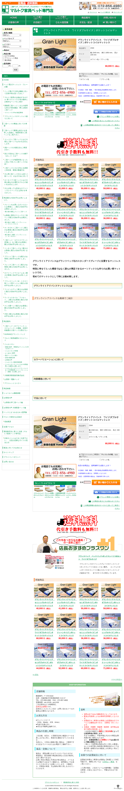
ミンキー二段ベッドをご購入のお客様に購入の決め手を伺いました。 (16, 250)
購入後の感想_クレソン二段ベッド (16, 211)
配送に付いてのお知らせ (13, 448)
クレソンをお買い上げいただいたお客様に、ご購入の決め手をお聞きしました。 (16, 207)
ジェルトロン (9, 344)
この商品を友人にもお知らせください (106, 121)
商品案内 (7, 321)
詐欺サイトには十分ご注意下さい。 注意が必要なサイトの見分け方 (16, 440)
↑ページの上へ (116, 679)
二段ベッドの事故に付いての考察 (15, 125)
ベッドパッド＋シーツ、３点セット (71, 112)
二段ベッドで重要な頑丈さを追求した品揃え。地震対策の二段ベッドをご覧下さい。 (15, 132)
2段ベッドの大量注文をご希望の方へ (15, 149)
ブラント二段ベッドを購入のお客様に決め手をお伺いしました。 (16, 259)
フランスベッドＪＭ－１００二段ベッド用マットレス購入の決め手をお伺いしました (16, 283)
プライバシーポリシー (12, 457)
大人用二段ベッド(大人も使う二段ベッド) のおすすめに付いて (16, 175)
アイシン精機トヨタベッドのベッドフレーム (50, 112)
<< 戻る (35, 675)
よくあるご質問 (10, 353)
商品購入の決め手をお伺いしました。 (15, 199)
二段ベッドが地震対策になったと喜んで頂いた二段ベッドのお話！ (16, 162)
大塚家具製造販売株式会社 (14, 375)
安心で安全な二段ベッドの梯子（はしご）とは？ (16, 155)
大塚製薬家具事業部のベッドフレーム (60, 112)
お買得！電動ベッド (11, 379)
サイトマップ (118, 12)
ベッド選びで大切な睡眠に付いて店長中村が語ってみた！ (16, 92)
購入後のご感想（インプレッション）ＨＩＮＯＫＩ (15, 235)
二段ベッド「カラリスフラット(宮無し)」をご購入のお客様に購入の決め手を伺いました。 (16, 242)
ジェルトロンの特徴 (11, 351)
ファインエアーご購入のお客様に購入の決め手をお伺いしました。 (16, 291)
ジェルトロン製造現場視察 (13, 362)
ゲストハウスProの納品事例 (14, 112)
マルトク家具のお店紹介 (13, 417)
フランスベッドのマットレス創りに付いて (16, 117)
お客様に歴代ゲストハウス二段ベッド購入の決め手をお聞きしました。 (16, 217)
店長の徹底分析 (10, 357)
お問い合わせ (9, 462)
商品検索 (7, 388)
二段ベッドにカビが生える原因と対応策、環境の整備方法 (16, 169)
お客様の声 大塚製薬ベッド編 (15, 408)
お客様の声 (8, 360)
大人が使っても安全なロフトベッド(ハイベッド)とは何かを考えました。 (16, 190)
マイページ (93, 12)
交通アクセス (9, 427)
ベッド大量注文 (105, 12)
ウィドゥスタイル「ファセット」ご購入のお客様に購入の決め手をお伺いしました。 (16, 300)
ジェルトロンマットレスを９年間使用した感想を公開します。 (16, 365)
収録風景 (7, 422)
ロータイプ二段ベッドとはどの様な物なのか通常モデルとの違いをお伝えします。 (16, 182)
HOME (6, 80)
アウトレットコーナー (12, 383)
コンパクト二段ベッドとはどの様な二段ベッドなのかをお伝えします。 (16, 141)
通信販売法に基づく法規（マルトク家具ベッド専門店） (15, 432)
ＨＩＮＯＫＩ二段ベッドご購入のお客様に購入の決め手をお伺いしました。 (16, 230)
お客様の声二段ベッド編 (13, 402)
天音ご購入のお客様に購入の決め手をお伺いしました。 (16, 315)
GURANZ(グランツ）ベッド (14, 334)
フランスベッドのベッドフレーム (39, 112)
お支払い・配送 (108, 762)
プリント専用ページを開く (110, 116)
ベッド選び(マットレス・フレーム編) (16, 86)
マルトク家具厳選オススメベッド (16, 339)
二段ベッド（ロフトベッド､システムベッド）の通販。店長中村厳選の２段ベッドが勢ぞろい (16, 328)
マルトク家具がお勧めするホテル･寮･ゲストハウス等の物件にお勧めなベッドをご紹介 (16, 99)
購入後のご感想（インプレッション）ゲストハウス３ (15, 223)
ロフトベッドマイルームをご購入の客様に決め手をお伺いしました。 (16, 275)
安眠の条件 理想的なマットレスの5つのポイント (17, 347)
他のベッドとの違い (11, 355)
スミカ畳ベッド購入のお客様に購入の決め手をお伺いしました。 (16, 308)
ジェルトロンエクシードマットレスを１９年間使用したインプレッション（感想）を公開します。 (16, 370)
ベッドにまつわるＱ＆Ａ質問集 (15, 412)
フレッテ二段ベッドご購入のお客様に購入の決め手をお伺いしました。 (16, 267)
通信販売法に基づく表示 (71, 782)
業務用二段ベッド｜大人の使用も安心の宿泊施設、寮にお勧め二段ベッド (16, 108)
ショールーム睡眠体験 (12, 393)
